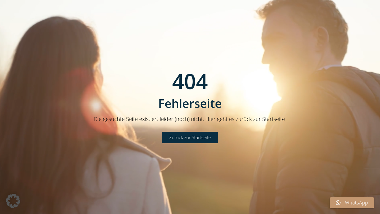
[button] (13, 201)
